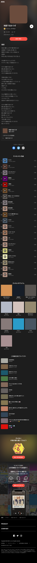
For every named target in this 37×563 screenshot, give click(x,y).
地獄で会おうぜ (13, 129)
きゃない (13, 28)
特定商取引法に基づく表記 (6, 545)
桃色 (18, 313)
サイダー (18, 330)
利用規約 (3, 543)
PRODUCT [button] (4, 524)
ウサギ (30, 330)
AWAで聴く (18, 39)
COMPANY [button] (4, 529)
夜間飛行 (18, 297)
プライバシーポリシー (12, 543)
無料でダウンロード (18, 485)
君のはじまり (30, 313)
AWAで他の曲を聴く (18, 457)
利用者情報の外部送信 (23, 543)
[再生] (31, 26)
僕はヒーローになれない (30, 297)
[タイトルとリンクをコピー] (23, 147)
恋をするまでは (6, 297)
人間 (6, 347)
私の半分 (6, 330)
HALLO (6, 313)
